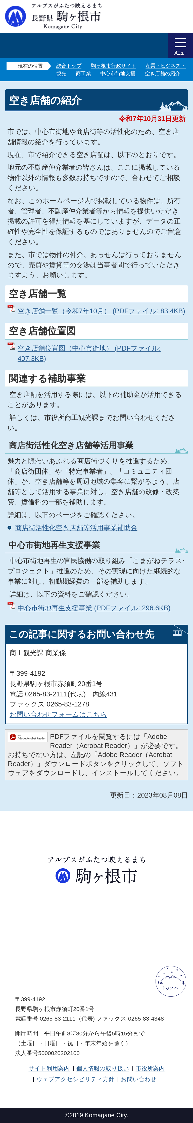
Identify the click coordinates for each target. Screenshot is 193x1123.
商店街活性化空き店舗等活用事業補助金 (76, 528)
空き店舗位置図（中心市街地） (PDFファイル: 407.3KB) (89, 353)
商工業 (83, 73)
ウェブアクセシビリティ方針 (75, 1079)
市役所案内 (150, 1068)
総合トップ (68, 65)
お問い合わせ (139, 1079)
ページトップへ (171, 981)
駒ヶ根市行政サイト (113, 65)
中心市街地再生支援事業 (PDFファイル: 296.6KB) (94, 608)
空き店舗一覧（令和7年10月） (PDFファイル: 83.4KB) (101, 311)
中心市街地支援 (117, 73)
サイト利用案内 (49, 1068)
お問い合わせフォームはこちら (58, 714)
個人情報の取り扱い (102, 1068)
